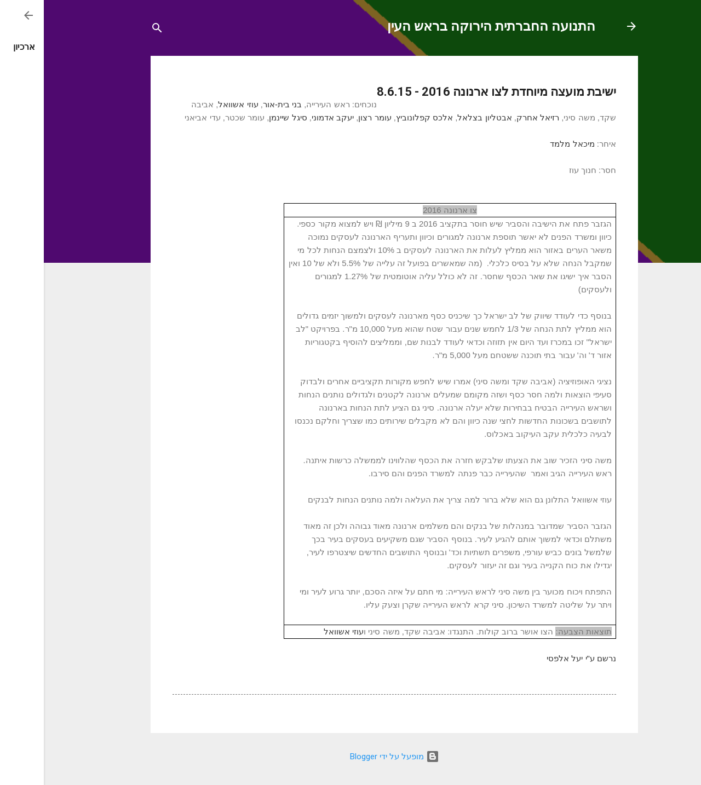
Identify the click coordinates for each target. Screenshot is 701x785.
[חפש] (113, 30)
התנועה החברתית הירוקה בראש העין (447, 26)
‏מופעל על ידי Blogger (350, 756)
